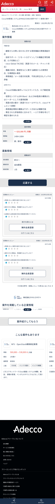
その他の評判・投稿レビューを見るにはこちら (34, 286)
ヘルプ (5, 429)
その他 (13, 365)
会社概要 (6, 409)
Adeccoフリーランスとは (11, 440)
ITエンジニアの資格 (9, 460)
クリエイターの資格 (9, 464)
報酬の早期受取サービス (10, 448)
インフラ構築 (36, 365)
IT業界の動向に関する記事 (11, 452)
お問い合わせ (7, 425)
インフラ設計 (24, 365)
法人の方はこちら (8, 421)
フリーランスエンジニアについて (13, 444)
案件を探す (39, 5)
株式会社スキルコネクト (32, 297)
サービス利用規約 (8, 413)
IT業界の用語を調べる (10, 456)
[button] (53, 359)
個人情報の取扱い (8, 417)
